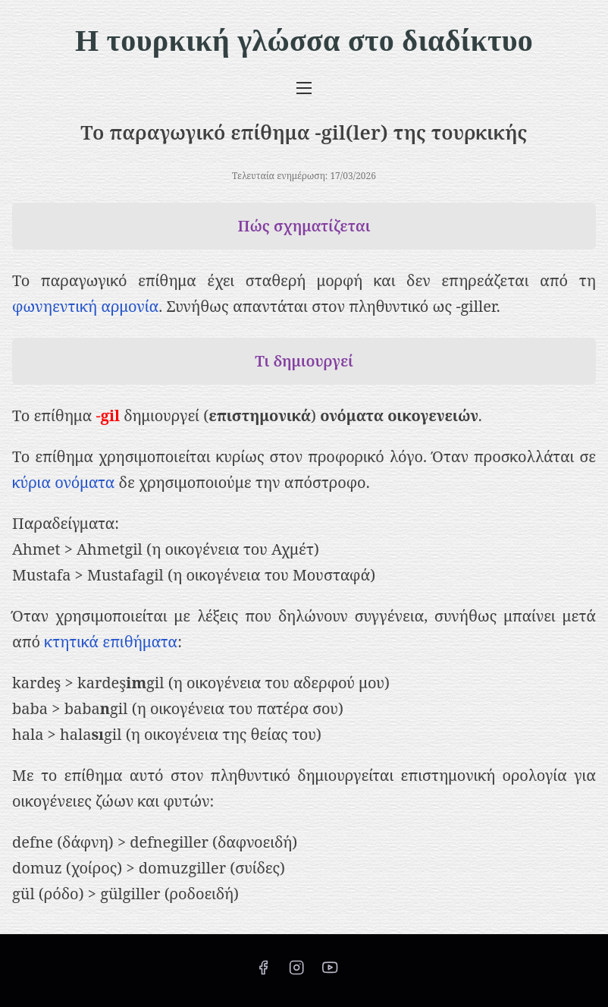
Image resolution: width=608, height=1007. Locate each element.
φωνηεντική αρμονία (85, 306)
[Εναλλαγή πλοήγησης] (304, 87)
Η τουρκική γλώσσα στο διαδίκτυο (304, 41)
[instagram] (296, 972)
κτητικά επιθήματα (110, 641)
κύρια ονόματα (63, 482)
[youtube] (329, 972)
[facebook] (263, 972)
